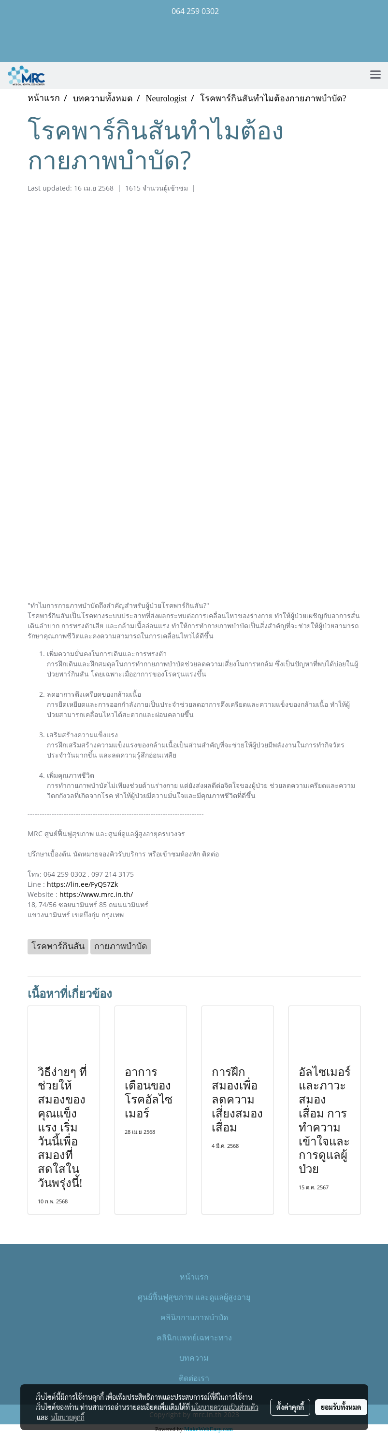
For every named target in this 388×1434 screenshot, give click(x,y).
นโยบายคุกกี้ (68, 1417)
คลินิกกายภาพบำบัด (194, 1317)
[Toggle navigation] (375, 75)
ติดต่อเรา (194, 1377)
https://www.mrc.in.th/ (96, 894)
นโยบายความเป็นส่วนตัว (225, 1407)
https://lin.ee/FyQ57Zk (82, 884)
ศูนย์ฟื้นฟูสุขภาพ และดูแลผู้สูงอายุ (194, 1296)
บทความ (194, 1357)
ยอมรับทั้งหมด (341, 1407)
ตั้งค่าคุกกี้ (290, 1407)
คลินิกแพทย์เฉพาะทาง (194, 1337)
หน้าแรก (194, 1276)
